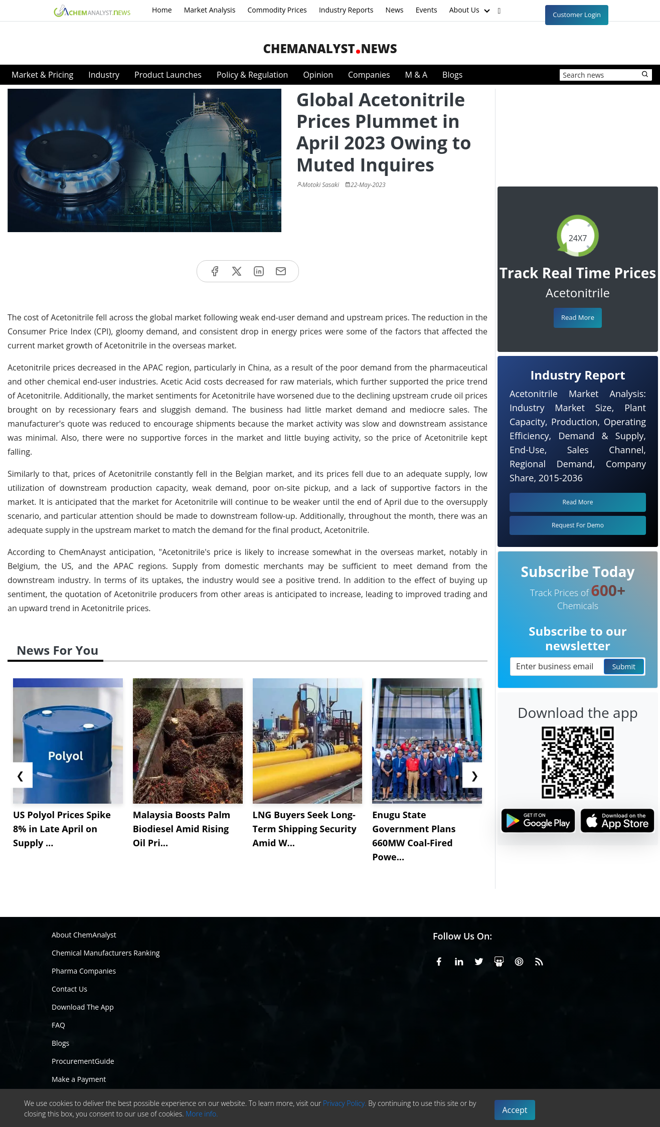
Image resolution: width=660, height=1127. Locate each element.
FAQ (58, 1025)
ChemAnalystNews (330, 48)
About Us (470, 10)
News (395, 10)
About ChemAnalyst (84, 935)
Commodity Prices (276, 10)
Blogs (452, 74)
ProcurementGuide (83, 1061)
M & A (416, 74)
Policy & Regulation (252, 74)
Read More (577, 317)
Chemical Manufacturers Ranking (105, 953)
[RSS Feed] (539, 960)
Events (426, 10)
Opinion (318, 74)
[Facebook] (439, 960)
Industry (103, 74)
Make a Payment (79, 1079)
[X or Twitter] (479, 960)
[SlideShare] (499, 960)
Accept (515, 1109)
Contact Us (69, 989)
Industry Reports (346, 10)
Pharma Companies (84, 971)
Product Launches (168, 74)
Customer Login (577, 14)
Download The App (83, 1007)
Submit (623, 666)
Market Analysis (210, 10)
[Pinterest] (519, 960)
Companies (369, 74)
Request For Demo (578, 525)
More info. (202, 1113)
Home (162, 10)
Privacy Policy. (345, 1103)
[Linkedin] (459, 960)
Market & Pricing (42, 74)
